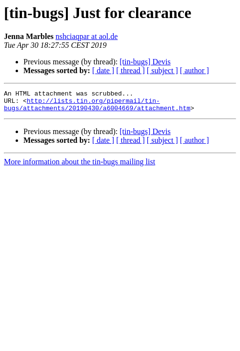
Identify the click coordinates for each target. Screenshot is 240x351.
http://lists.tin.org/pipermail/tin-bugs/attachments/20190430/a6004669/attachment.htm (97, 108)
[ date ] (103, 70)
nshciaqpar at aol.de (87, 36)
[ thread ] (130, 70)
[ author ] (194, 70)
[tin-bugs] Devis (145, 62)
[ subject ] (162, 70)
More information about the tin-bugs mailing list (79, 166)
